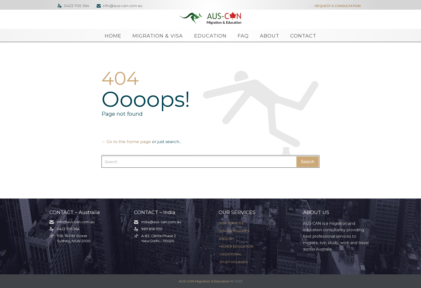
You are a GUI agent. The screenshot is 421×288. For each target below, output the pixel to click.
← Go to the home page (126, 141)
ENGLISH (226, 239)
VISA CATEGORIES (234, 231)
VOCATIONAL (230, 254)
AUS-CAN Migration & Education (204, 281)
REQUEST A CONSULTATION (335, 6)
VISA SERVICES (231, 223)
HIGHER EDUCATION (236, 246)
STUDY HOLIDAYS (233, 262)
